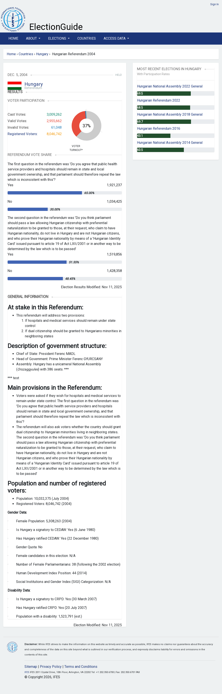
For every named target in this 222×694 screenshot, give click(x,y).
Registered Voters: (23, 134)
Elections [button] (57, 38)
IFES (26, 672)
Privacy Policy (51, 667)
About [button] (32, 38)
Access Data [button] (115, 38)
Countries (86, 38)
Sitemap (30, 667)
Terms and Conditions (80, 667)
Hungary (42, 54)
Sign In (214, 4)
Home (13, 38)
